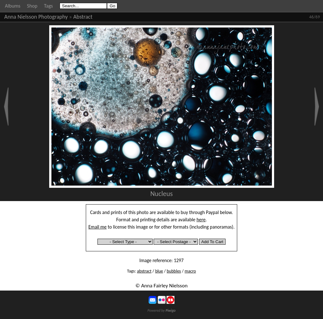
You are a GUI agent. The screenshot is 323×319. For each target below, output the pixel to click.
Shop (32, 6)
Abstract (82, 16)
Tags (48, 6)
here (201, 220)
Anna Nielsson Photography (36, 16)
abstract (144, 271)
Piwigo (171, 310)
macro (190, 271)
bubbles (174, 271)
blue (159, 271)
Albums (13, 6)
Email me (97, 227)
